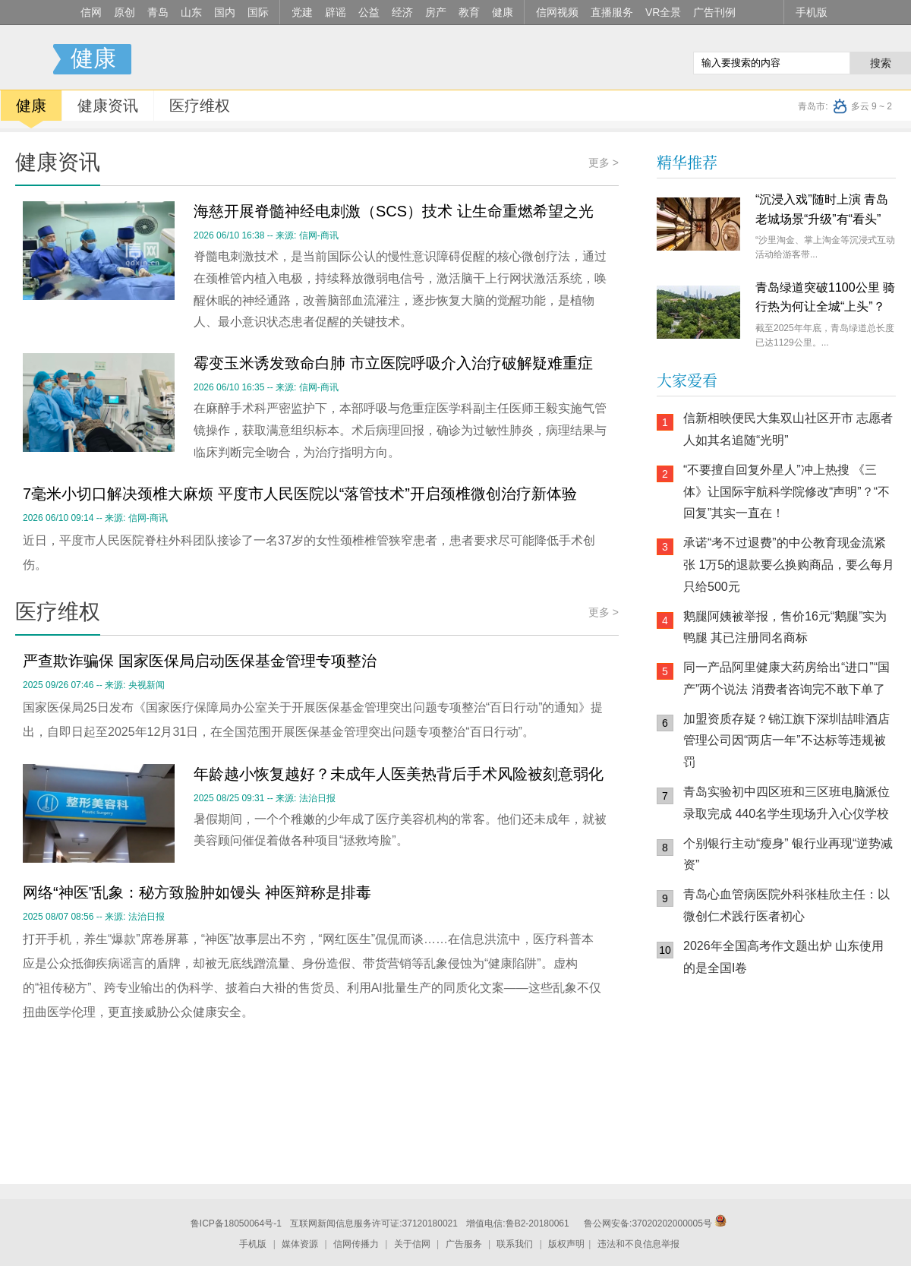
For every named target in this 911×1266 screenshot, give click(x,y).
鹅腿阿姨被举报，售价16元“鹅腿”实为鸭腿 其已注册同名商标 (785, 627)
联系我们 (514, 1244)
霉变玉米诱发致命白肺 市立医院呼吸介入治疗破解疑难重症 (393, 363)
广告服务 (464, 1244)
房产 (435, 12)
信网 (91, 12)
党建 (302, 12)
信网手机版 (702, 1085)
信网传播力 (356, 1244)
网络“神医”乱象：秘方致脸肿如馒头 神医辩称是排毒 (197, 892)
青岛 (158, 12)
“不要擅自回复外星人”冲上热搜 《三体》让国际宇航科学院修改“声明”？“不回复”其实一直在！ (786, 491)
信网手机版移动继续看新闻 (603, 60)
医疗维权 (199, 105)
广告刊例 (714, 12)
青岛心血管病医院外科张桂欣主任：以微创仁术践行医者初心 (786, 905)
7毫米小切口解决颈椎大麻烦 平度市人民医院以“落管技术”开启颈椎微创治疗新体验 (300, 493)
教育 (469, 12)
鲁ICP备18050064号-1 (236, 1223)
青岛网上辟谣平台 (702, 1146)
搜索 (880, 63)
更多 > (603, 162)
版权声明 (566, 1244)
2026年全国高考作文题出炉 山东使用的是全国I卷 (783, 956)
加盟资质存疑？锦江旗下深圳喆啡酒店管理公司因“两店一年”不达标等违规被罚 (786, 740)
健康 (502, 12)
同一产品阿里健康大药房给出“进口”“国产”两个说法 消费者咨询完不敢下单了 (786, 678)
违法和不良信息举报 (638, 1244)
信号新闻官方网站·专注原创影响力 (26, 59)
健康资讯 (107, 105)
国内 (224, 12)
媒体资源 (300, 1244)
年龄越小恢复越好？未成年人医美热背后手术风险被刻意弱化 (399, 774)
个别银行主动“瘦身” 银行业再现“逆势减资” (788, 854)
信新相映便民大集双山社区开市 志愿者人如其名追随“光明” (788, 429)
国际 (258, 12)
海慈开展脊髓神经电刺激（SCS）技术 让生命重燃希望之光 (394, 211)
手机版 (811, 12)
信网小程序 (793, 1085)
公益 (369, 12)
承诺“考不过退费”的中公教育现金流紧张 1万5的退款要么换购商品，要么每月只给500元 (788, 564)
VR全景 (663, 12)
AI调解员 (793, 1146)
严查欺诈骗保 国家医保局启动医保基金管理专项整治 (200, 660)
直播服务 (612, 12)
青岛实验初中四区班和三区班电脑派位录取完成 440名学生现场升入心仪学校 (786, 802)
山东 (191, 12)
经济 (402, 12)
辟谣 (335, 12)
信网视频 (557, 12)
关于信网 (412, 1244)
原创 (124, 12)
